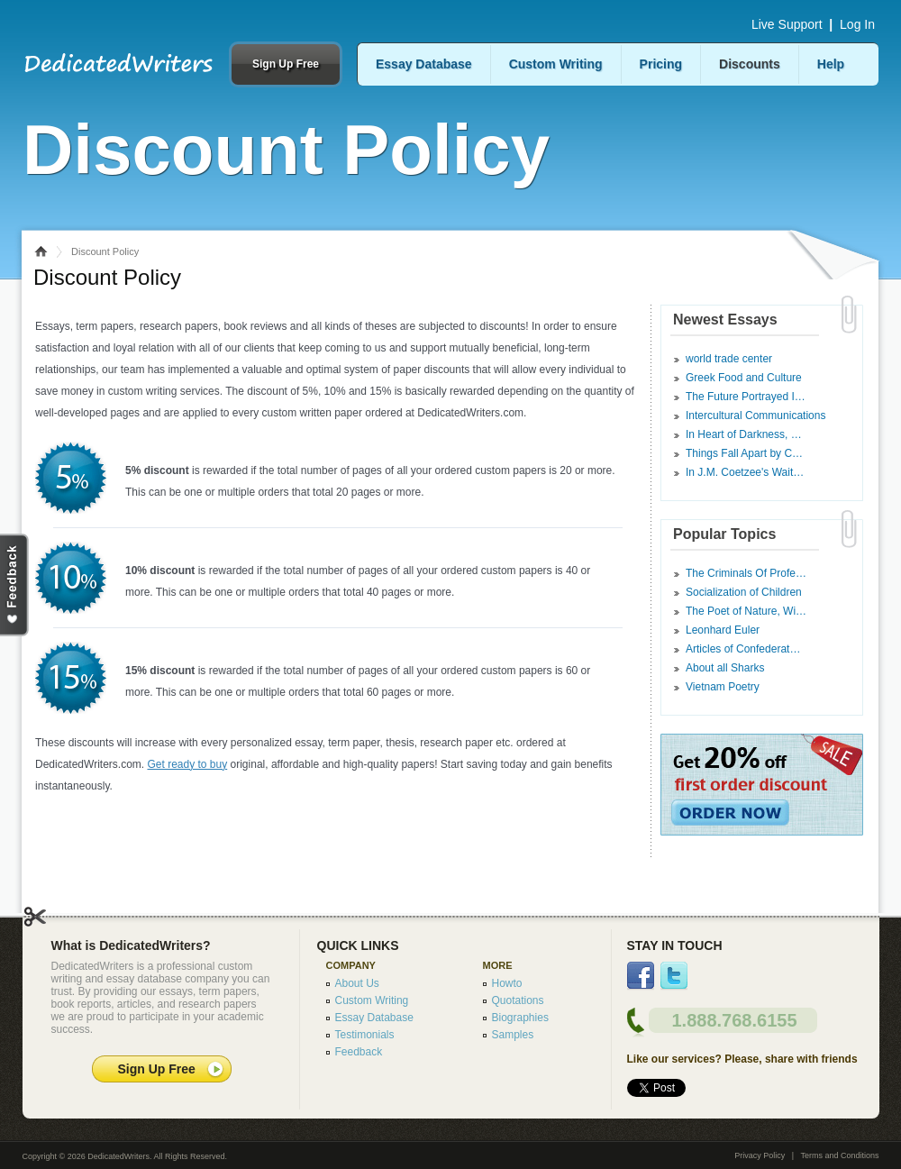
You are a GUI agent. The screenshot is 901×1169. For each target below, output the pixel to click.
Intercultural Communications (755, 415)
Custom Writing (556, 64)
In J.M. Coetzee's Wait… (745, 472)
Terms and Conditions (839, 1155)
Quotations (518, 1000)
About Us (357, 983)
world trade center (729, 358)
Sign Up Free (285, 64)
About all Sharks (725, 668)
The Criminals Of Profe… (746, 573)
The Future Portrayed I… (745, 396)
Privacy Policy (759, 1155)
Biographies (520, 1017)
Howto (507, 983)
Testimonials (365, 1034)
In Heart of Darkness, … (744, 434)
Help (830, 64)
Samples (513, 1034)
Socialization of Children (744, 592)
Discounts (749, 64)
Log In (857, 24)
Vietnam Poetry (723, 686)
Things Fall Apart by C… (744, 453)
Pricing (661, 64)
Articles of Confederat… (743, 649)
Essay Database (424, 64)
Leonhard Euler (723, 630)
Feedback (359, 1052)
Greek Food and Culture (744, 377)
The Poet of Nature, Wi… (746, 611)
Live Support (787, 24)
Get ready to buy (187, 764)
